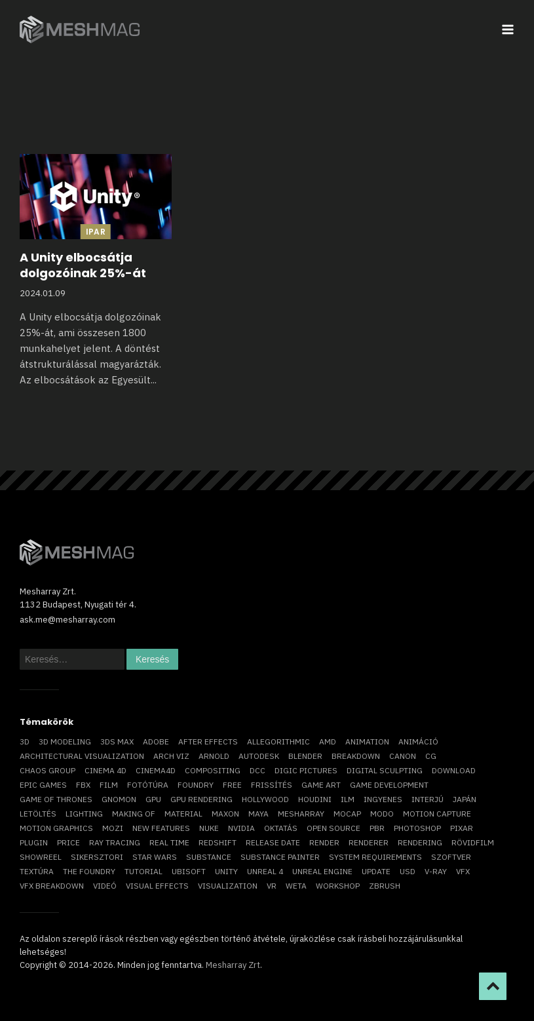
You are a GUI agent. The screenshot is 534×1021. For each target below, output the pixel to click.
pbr (377, 828)
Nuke (209, 828)
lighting (84, 814)
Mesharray (301, 814)
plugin (34, 842)
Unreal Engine (322, 871)
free (232, 785)
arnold (214, 756)
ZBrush (384, 886)
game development (389, 785)
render (324, 842)
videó (105, 886)
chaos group (47, 770)
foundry (196, 785)
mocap (347, 814)
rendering (420, 842)
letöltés (38, 814)
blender (305, 756)
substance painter (280, 857)
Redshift (218, 842)
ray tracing (114, 842)
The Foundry (89, 871)
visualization (227, 886)
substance (208, 857)
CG (430, 756)
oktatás (280, 828)
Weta (296, 886)
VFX (463, 871)
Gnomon (119, 799)
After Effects (208, 741)
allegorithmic (278, 741)
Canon (402, 756)
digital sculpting (385, 770)
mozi (112, 828)
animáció (418, 741)
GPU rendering (201, 799)
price (68, 842)
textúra (37, 871)
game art (321, 785)
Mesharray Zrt (233, 965)
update (376, 871)
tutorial (143, 871)
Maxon (225, 814)
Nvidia (241, 828)
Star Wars (154, 857)
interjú (427, 799)
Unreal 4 (265, 871)
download (454, 770)
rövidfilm (472, 842)
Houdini (315, 799)
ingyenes (383, 799)
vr (272, 886)
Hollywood (265, 799)
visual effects (157, 886)
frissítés (271, 785)
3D (24, 741)
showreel (41, 857)
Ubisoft (189, 871)
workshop (338, 886)
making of (133, 814)
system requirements (375, 857)
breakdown (356, 756)
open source (333, 828)
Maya (258, 814)
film (109, 785)
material (183, 814)
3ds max (117, 741)
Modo (382, 814)
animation (367, 741)
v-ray (436, 871)
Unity (226, 871)
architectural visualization (82, 756)
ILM (347, 799)
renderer (369, 842)
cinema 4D (105, 770)
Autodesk (258, 756)
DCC (257, 770)
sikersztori (97, 857)
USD (407, 871)
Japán (464, 799)
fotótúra (147, 785)
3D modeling (65, 741)
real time (169, 842)
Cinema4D (156, 770)
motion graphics (56, 828)
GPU (153, 799)
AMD (327, 741)
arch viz (171, 756)
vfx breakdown (52, 886)
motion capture (437, 814)
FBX (83, 785)
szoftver (451, 857)
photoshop (417, 828)
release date (273, 842)
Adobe (156, 741)
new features (161, 828)
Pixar (461, 828)
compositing (212, 770)
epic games (43, 785)
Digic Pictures (306, 770)
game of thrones (56, 799)
